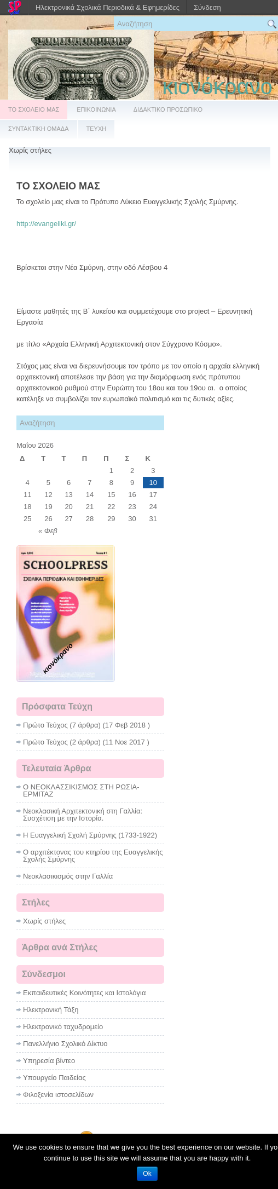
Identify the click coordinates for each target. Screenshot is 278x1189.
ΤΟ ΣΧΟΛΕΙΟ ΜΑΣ (33, 109)
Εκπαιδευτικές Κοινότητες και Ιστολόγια (84, 993)
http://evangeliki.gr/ (46, 224)
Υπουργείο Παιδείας (54, 1077)
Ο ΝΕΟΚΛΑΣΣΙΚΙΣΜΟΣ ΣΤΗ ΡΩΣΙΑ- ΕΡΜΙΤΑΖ (81, 790)
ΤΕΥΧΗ (96, 128)
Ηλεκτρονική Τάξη (51, 1010)
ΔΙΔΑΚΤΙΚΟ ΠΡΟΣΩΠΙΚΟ (168, 109)
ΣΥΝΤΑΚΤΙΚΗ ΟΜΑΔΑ (38, 128)
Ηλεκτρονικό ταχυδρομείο (63, 1027)
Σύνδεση (207, 7)
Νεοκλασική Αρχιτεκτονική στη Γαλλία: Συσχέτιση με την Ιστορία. (82, 814)
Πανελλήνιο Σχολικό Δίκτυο (65, 1044)
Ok (147, 1174)
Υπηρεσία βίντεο (49, 1061)
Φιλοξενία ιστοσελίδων (58, 1094)
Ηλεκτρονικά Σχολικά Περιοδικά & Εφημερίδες (107, 7)
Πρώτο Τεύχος (45, 725)
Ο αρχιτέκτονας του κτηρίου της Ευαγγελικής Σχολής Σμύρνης (93, 855)
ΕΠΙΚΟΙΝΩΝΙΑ (96, 109)
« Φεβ (47, 531)
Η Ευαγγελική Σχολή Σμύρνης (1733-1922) (90, 835)
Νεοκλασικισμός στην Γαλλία (68, 876)
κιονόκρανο (217, 86)
